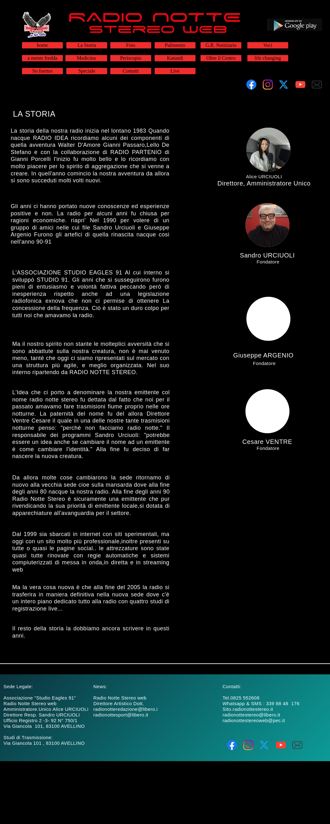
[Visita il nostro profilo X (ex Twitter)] (284, 85)
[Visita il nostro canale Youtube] (300, 85)
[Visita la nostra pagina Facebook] (251, 85)
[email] (317, 85)
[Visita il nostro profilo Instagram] (268, 85)
